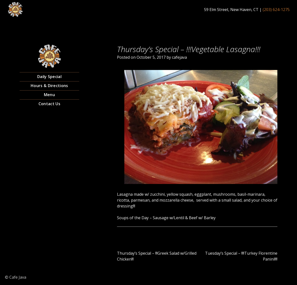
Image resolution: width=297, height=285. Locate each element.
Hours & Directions (49, 85)
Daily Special (49, 76)
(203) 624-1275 (276, 9)
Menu (49, 94)
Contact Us (49, 103)
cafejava (179, 57)
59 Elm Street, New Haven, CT (231, 9)
